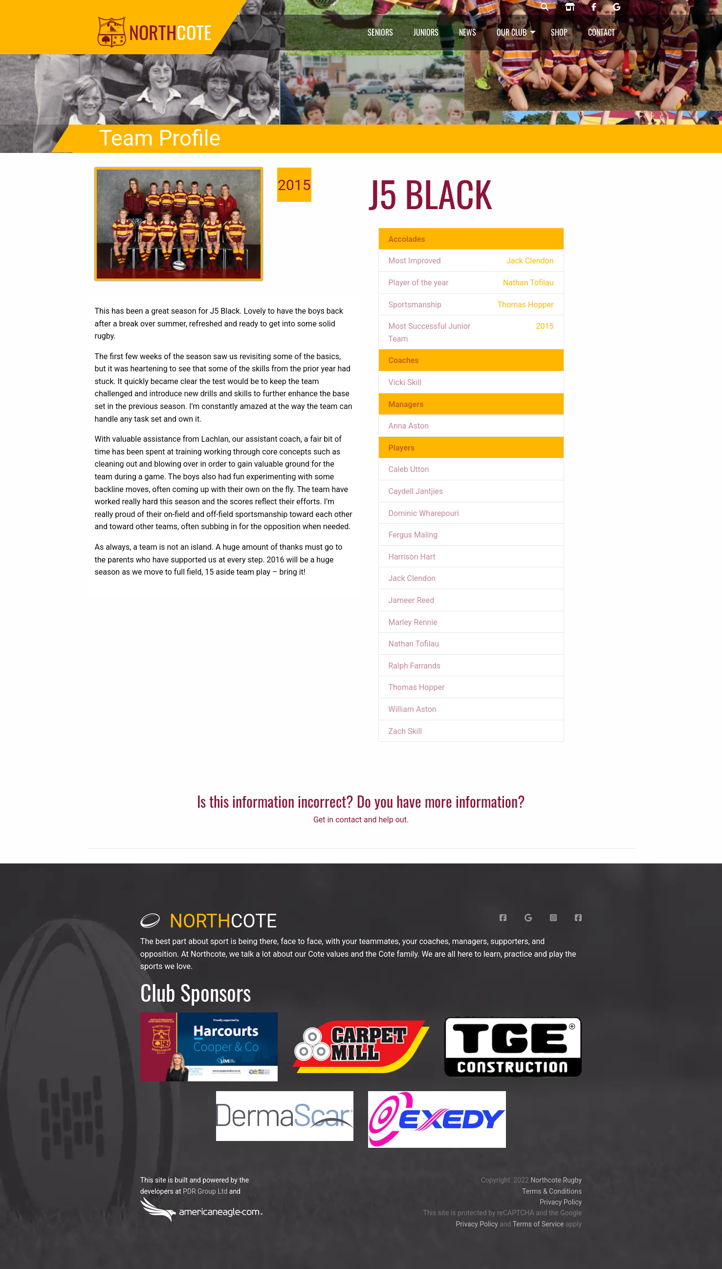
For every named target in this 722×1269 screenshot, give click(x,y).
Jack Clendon (412, 578)
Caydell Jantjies (416, 491)
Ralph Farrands (415, 665)
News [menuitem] (467, 32)
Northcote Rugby (556, 1180)
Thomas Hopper (417, 687)
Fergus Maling (413, 534)
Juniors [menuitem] (426, 32)
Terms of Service (538, 1224)
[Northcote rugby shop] (570, 7)
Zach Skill (405, 731)
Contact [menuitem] (601, 32)
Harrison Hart (412, 556)
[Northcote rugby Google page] (617, 7)
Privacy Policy (561, 1202)
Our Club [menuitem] (511, 32)
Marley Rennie (413, 622)
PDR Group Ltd (205, 1191)
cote (208, 921)
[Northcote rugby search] (544, 7)
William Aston (413, 709)
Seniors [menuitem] (380, 32)
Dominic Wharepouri (424, 513)
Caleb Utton (409, 469)
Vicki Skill (405, 382)
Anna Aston (409, 425)
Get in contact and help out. (361, 819)
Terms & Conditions (552, 1191)
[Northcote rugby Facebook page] (594, 7)
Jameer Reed (412, 600)
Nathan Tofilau (414, 643)
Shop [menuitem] (559, 32)
